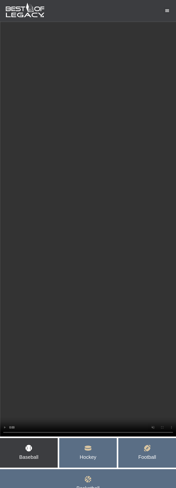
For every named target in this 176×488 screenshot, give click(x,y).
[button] (167, 10)
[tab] (29, 453)
